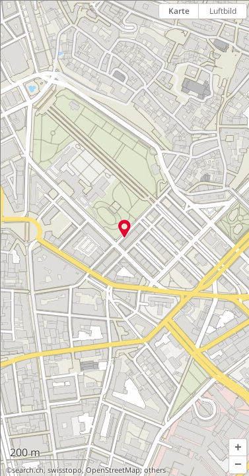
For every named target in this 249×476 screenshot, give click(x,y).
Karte (179, 10)
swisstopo (65, 470)
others (155, 470)
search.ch (28, 470)
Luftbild (222, 10)
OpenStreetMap (113, 470)
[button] (237, 447)
